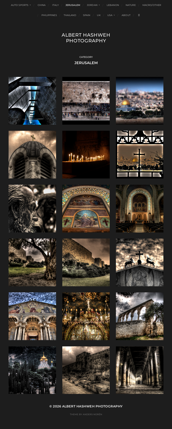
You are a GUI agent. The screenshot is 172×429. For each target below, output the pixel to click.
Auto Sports (20, 5)
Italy (55, 5)
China (42, 5)
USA (109, 15)
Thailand (70, 15)
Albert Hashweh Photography (86, 38)
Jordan (92, 5)
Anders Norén (92, 414)
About (126, 15)
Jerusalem (73, 5)
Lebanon (113, 5)
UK (98, 15)
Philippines (49, 15)
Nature (131, 5)
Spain (86, 15)
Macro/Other (151, 5)
